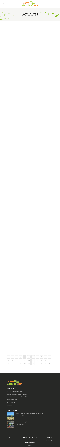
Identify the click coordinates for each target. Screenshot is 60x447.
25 (20, 363)
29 (37, 363)
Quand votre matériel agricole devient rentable (29, 413)
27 (29, 363)
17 (33, 360)
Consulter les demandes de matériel (17, 397)
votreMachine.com (12, 399)
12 (12, 360)
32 (49, 363)
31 (45, 363)
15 (24, 360)
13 (16, 360)
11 (8, 360)
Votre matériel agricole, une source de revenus (29, 422)
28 (33, 363)
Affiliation (9, 405)
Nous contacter (11, 402)
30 (41, 363)
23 (12, 363)
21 (49, 360)
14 (20, 360)
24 (16, 363)
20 (45, 360)
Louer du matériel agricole (14, 391)
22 (8, 363)
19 (41, 360)
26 (25, 363)
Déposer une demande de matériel (17, 394)
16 (29, 360)
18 (37, 360)
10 (49, 357)
